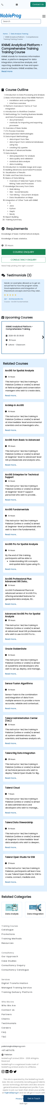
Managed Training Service (17, 987)
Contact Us (38, 4)
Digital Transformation (15, 983)
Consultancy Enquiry (13, 965)
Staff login (23, 1104)
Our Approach (10, 956)
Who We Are (9, 1005)
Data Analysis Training (19, 34)
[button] (42, 337)
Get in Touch (34, 1098)
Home (5, 34)
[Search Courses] (21, 21)
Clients (6, 1018)
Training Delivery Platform (17, 992)
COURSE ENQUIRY (23, 252)
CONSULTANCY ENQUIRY (23, 259)
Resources (8, 943)
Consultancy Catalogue (15, 969)
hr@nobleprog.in (12, 1093)
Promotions (8, 934)
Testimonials (9, 1023)
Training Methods (12, 938)
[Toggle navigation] (44, 16)
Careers (6, 1027)
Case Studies (9, 961)
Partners (7, 1014)
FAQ (4, 1032)
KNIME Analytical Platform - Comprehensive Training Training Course (21, 38)
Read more (7, 71)
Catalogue (8, 929)
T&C (4, 1036)
